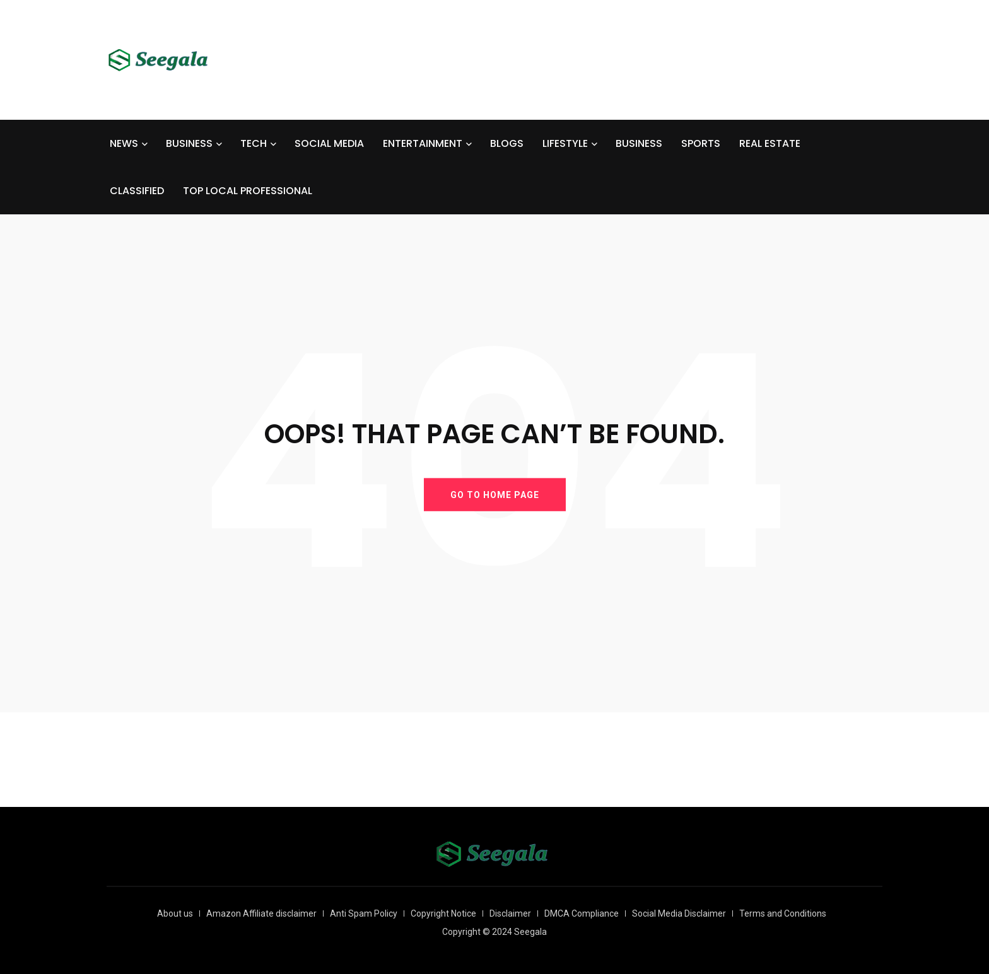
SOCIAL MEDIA (329, 143)
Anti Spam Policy (363, 913)
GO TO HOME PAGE (494, 494)
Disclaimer (510, 913)
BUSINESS (189, 143)
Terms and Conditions (782, 913)
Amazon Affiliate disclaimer (261, 913)
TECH (253, 143)
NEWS (124, 143)
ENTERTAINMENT (422, 143)
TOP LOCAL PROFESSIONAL (247, 190)
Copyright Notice (443, 913)
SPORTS (700, 143)
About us (175, 913)
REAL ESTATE (769, 143)
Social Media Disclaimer (679, 913)
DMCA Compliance (581, 913)
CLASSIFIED (137, 190)
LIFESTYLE (565, 143)
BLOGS (507, 143)
